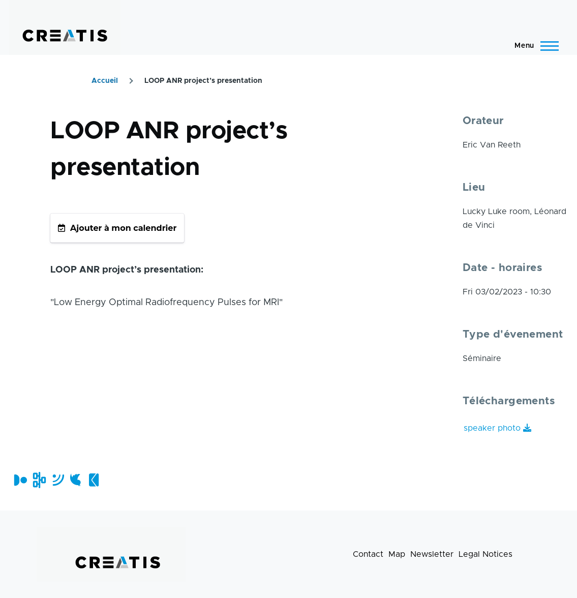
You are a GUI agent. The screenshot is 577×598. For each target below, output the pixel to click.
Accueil (105, 80)
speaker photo (492, 428)
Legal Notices (485, 554)
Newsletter (431, 554)
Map (396, 554)
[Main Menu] (533, 46)
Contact (368, 554)
